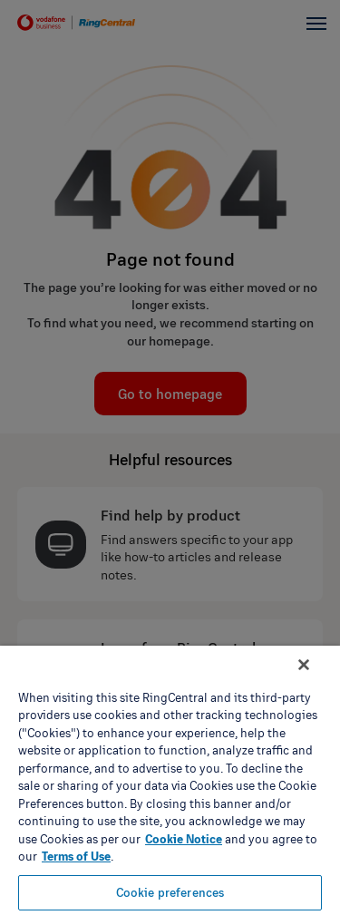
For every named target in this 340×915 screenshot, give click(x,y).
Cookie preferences (170, 892)
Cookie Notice (183, 839)
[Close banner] (303, 664)
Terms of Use (76, 856)
